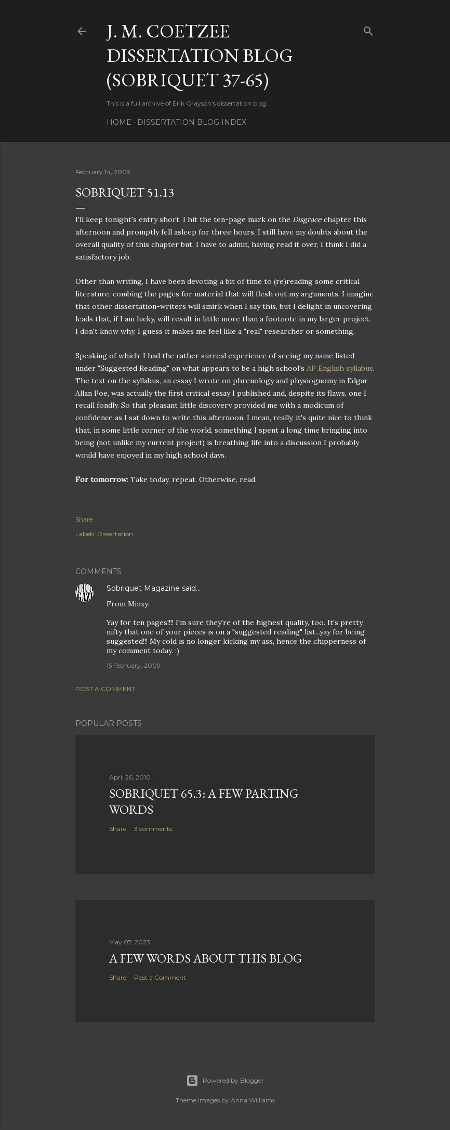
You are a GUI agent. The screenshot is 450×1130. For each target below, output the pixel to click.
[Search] (368, 29)
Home (119, 122)
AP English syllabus (340, 368)
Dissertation (115, 534)
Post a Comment (105, 689)
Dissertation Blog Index (191, 122)
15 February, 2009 (134, 665)
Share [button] (83, 519)
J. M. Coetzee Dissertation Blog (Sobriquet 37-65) (200, 55)
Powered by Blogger (225, 1080)
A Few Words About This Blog (205, 958)
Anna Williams (253, 1100)
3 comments (153, 829)
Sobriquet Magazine (143, 588)
